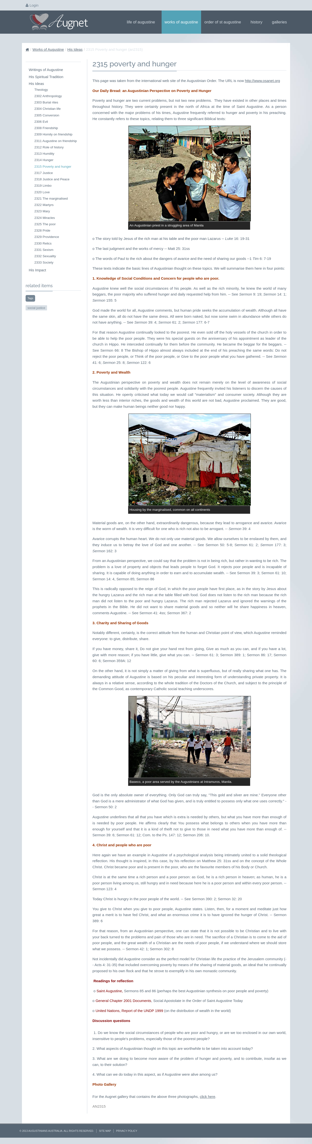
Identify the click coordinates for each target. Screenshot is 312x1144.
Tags (30, 298)
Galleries (281, 22)
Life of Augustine (142, 22)
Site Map (105, 1130)
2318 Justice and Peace (51, 179)
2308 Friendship (46, 128)
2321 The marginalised (51, 198)
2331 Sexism (43, 250)
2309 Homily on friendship (53, 134)
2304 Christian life (47, 109)
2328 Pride (42, 230)
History (258, 22)
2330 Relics (43, 243)
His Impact (37, 270)
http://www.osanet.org (262, 81)
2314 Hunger (43, 160)
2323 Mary (42, 211)
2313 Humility (44, 153)
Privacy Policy (126, 1130)
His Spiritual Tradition (46, 77)
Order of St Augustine (224, 22)
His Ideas (75, 49)
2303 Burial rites (46, 102)
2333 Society (43, 262)
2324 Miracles (44, 218)
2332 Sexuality (45, 256)
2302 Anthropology (48, 96)
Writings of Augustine (46, 70)
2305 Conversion (46, 115)
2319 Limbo (43, 185)
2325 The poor (45, 224)
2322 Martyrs (44, 205)
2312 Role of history (49, 147)
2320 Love (42, 192)
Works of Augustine (181, 22)
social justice (36, 308)
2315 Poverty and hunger (52, 166)
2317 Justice (43, 173)
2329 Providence (46, 237)
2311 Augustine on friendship (55, 141)
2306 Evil (41, 121)
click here (207, 1096)
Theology (41, 90)
